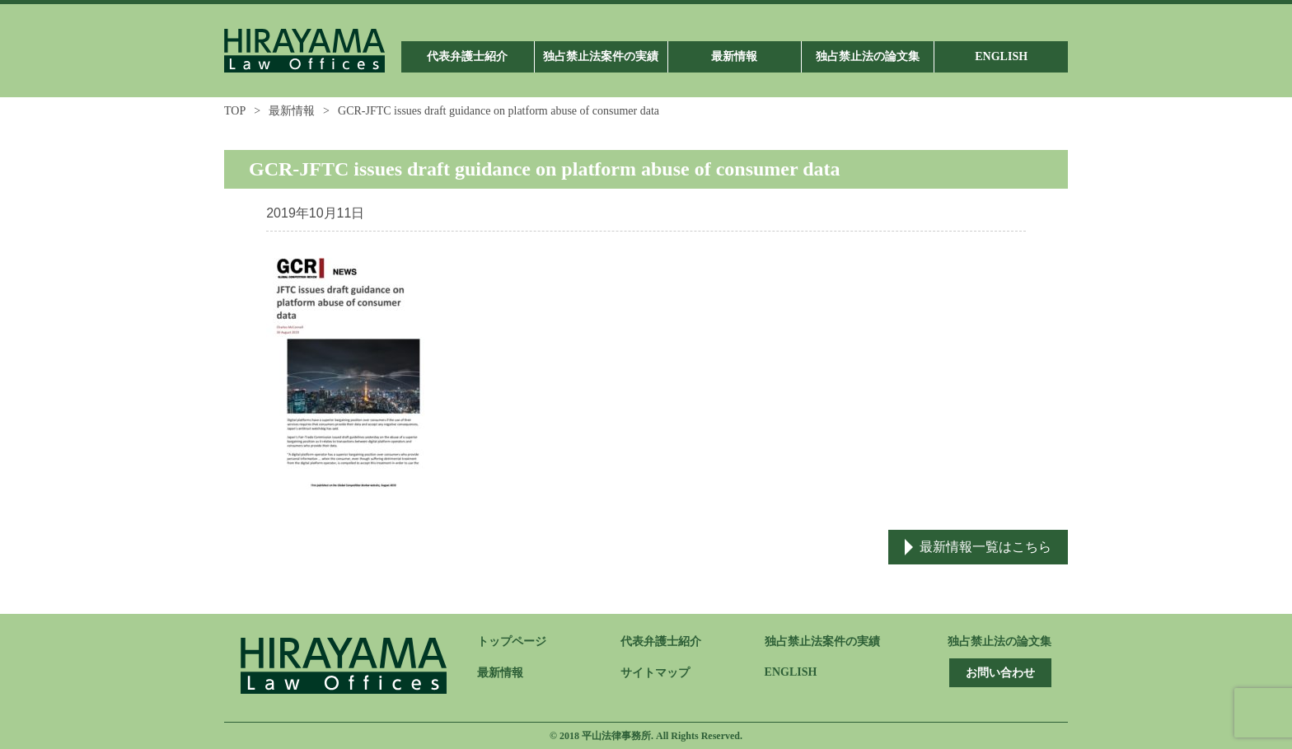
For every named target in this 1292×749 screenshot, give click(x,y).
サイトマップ (655, 673)
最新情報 (292, 111)
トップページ (511, 641)
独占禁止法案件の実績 (822, 641)
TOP (235, 111)
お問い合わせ (1000, 673)
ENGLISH (791, 672)
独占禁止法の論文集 (999, 641)
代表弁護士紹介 (660, 641)
